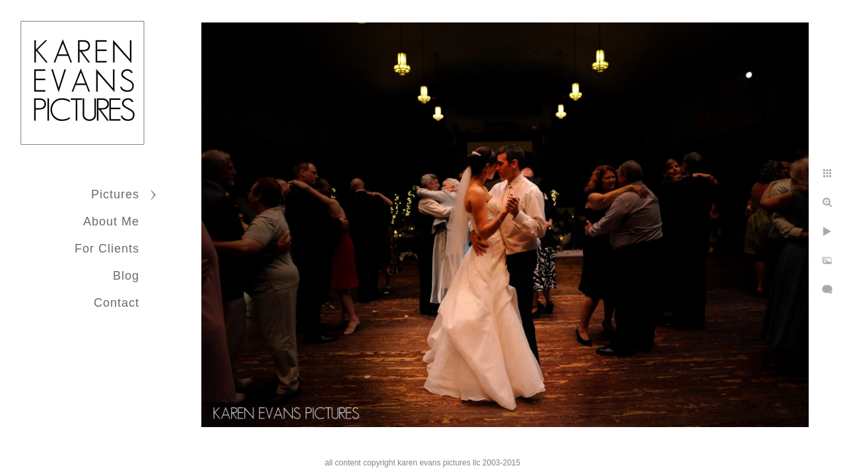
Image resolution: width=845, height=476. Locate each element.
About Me (111, 221)
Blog (126, 275)
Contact (116, 302)
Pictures (115, 194)
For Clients (107, 248)
